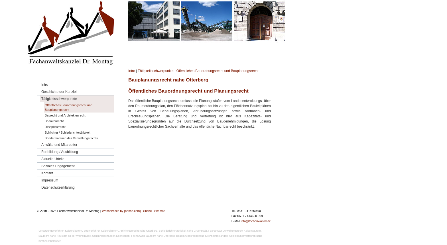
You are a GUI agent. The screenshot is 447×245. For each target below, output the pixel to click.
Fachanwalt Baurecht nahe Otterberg (153, 235)
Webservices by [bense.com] (121, 211)
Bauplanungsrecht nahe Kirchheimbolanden (202, 235)
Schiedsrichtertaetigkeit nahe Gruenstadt (183, 230)
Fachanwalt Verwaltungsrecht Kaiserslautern (234, 230)
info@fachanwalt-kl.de (256, 221)
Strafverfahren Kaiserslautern (101, 230)
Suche (147, 211)
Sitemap (159, 211)
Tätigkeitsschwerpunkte (156, 71)
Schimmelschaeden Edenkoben (111, 235)
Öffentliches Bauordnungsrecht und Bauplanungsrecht (217, 71)
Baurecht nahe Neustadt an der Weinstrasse (64, 235)
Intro (131, 71)
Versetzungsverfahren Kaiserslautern (60, 230)
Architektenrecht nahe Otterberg (138, 230)
